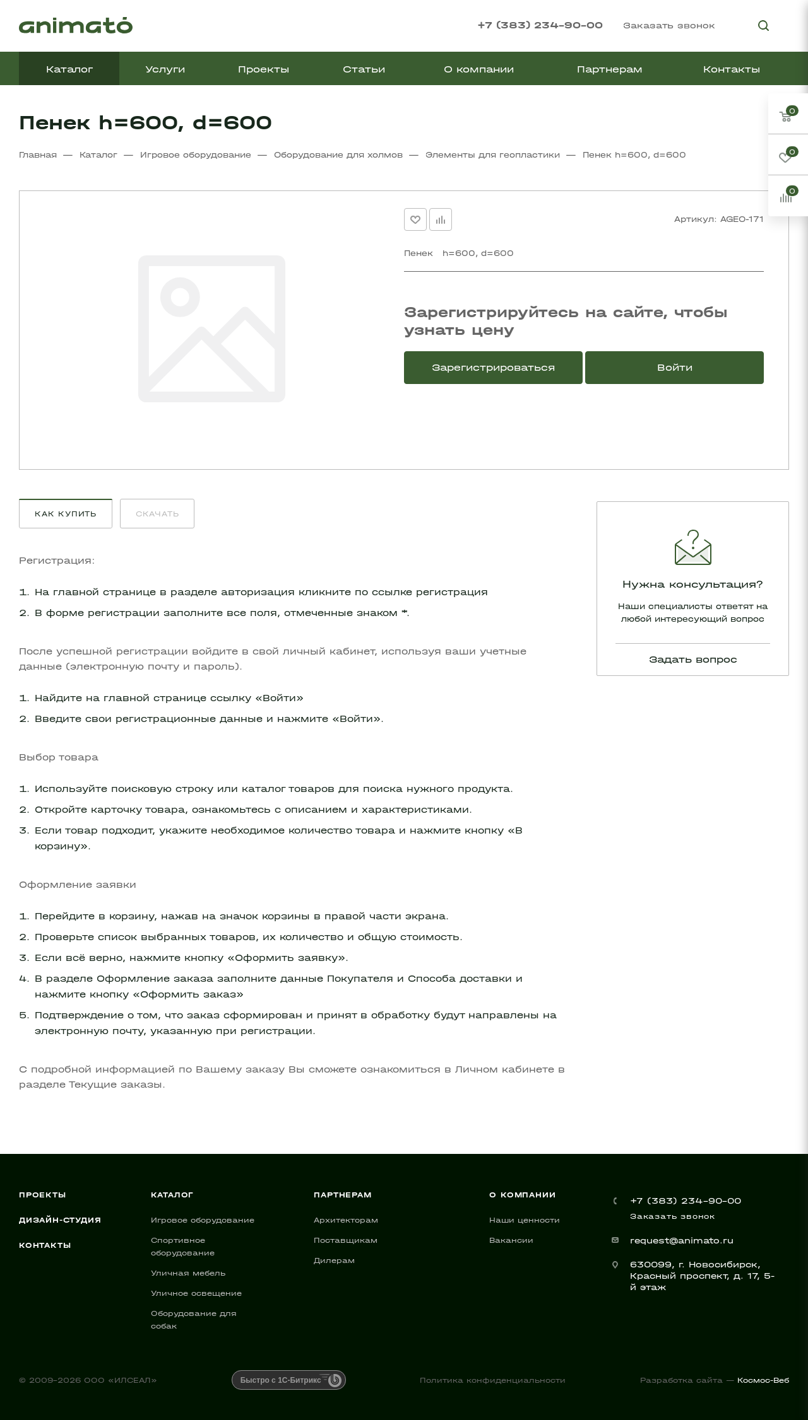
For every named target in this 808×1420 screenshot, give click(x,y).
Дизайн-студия (60, 1220)
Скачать (157, 513)
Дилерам (334, 1260)
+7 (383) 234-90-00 (540, 25)
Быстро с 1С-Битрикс (281, 1380)
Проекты (42, 1194)
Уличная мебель (188, 1273)
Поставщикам (345, 1240)
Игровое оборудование (202, 1220)
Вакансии (511, 1240)
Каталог (172, 1194)
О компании (522, 1194)
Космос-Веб (763, 1380)
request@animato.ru (682, 1240)
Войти (674, 367)
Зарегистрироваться (493, 367)
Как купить (66, 513)
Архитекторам (346, 1220)
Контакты (45, 1245)
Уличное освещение (196, 1293)
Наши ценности (524, 1220)
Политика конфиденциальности (493, 1380)
